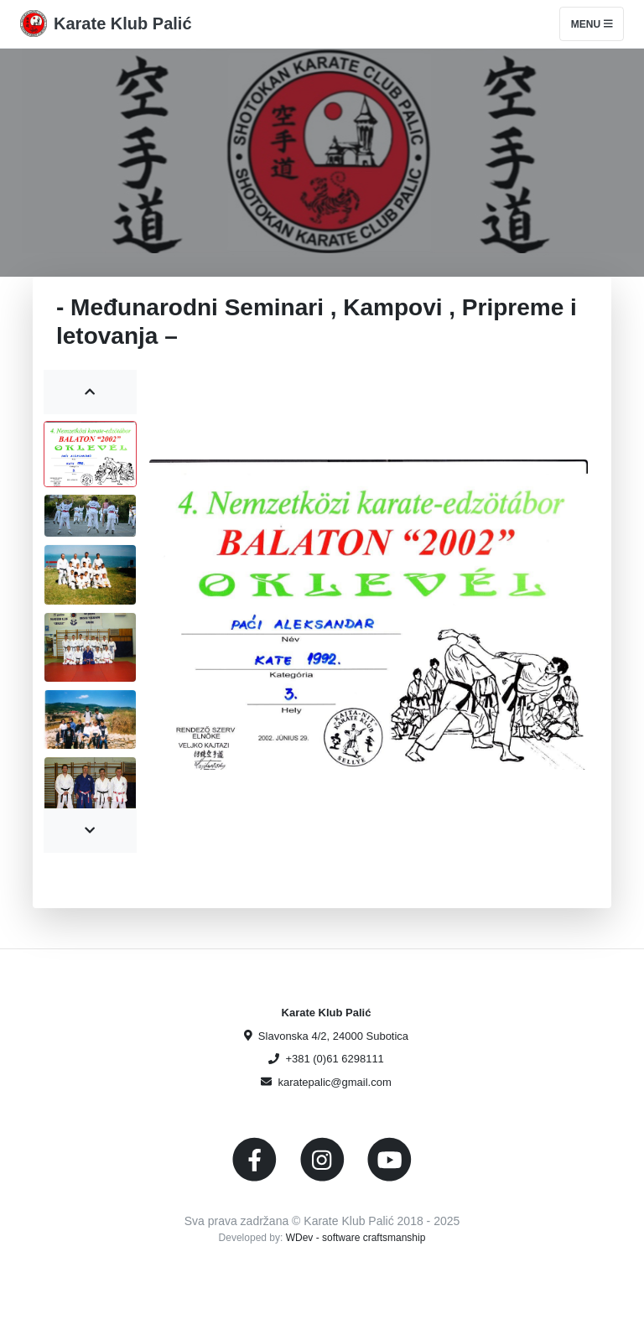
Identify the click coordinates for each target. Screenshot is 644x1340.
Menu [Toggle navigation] (591, 24)
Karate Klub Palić (123, 23)
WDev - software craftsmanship (356, 1238)
